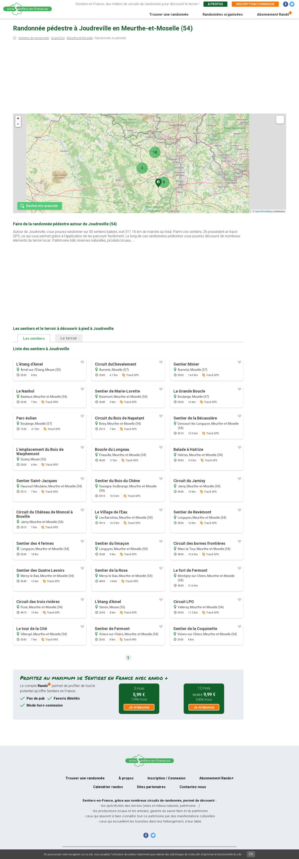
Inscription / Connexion (166, 778)
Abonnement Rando (273, 14)
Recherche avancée (42, 206)
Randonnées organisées (223, 14)
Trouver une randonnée (168, 14)
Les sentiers (34, 338)
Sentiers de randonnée (33, 38)
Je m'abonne (139, 707)
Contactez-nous (193, 787)
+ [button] (18, 118)
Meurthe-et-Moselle (80, 38)
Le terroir (68, 338)
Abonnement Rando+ (216, 778)
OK (251, 854)
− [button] (18, 124)
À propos (215, 4)
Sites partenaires (151, 787)
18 (155, 152)
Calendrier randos (108, 787)
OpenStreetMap (263, 211)
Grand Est (58, 38)
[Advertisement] (149, 77)
